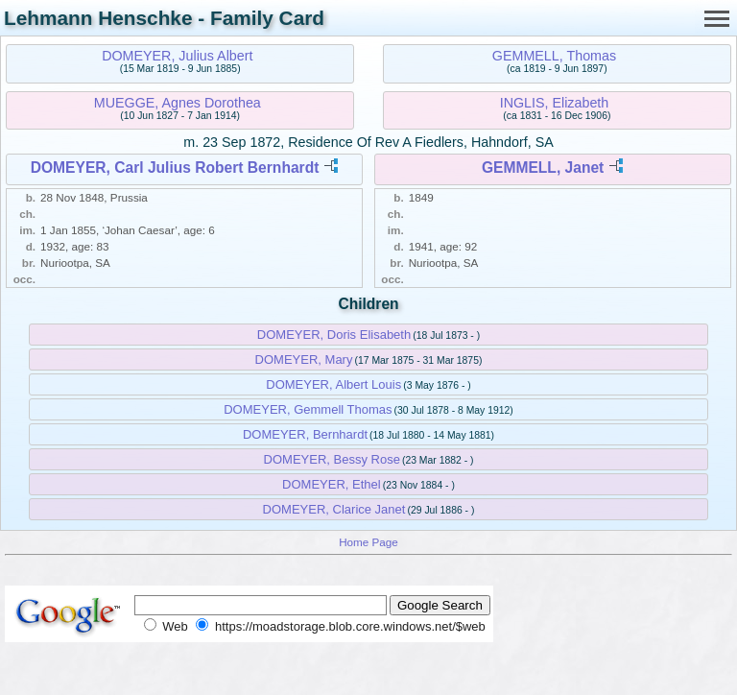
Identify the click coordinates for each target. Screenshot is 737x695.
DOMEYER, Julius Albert (177, 55)
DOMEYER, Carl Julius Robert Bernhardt (175, 167)
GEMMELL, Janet (543, 167)
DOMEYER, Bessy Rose (332, 459)
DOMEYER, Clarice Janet (334, 509)
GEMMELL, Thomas (554, 55)
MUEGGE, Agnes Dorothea (177, 102)
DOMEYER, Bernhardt (305, 434)
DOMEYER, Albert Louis (333, 384)
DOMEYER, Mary (304, 359)
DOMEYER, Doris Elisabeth (334, 334)
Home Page (368, 542)
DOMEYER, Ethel (331, 484)
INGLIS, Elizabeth (554, 102)
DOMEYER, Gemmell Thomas (308, 409)
